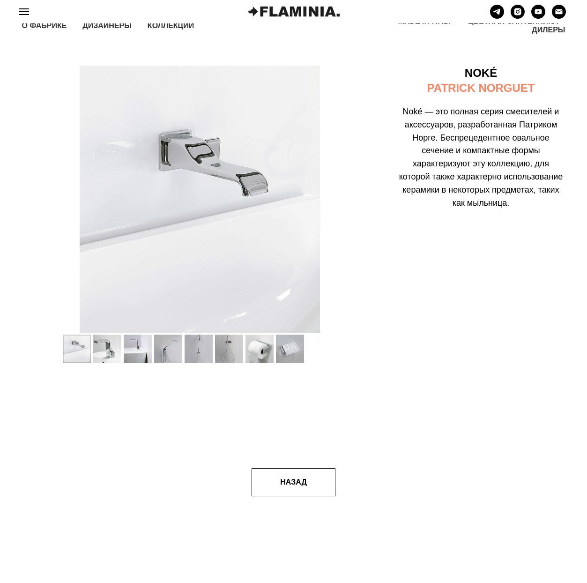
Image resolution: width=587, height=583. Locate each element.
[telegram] (497, 16)
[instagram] (518, 16)
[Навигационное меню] (24, 11)
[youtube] (538, 16)
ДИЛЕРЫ (548, 30)
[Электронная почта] (559, 16)
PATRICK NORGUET (481, 88)
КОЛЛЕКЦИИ (171, 26)
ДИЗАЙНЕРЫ (107, 26)
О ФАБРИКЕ (44, 26)
